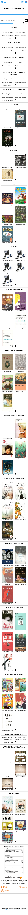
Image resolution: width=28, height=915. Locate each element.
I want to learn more (8, 909)
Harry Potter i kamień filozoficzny (10, 854)
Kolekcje (11, 23)
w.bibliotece (7, 882)
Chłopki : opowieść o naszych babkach (11, 860)
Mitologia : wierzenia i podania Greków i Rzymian (13, 851)
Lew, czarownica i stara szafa (10, 850)
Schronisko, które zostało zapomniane (11, 871)
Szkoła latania (7, 855)
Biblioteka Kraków (14, 16)
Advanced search (4, 23)
